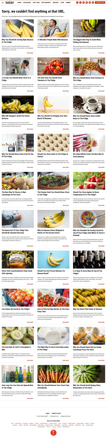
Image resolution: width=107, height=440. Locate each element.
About (48, 413)
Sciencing (64, 425)
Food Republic (43, 423)
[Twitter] (80, 2)
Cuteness (25, 423)
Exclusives (27, 2)
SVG (83, 425)
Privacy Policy (56, 413)
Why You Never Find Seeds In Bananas (87, 309)
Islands (92, 423)
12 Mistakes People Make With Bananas (52, 40)
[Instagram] (83, 2)
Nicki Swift (41, 425)
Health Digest (71, 423)
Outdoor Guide (49, 425)
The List (48, 426)
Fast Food (36, 2)
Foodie (36, 423)
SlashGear (78, 425)
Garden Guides (53, 423)
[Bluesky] (90, 2)
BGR (12, 423)
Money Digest (33, 425)
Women (59, 426)
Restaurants (46, 2)
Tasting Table (89, 425)
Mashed (26, 425)
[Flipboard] (87, 2)
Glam (59, 423)
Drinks (68, 2)
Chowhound (18, 423)
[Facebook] (77, 2)
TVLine (54, 426)
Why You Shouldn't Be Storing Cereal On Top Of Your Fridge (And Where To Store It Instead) (89, 232)
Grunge (65, 423)
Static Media (44, 416)
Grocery (56, 2)
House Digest (80, 423)
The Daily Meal (41, 426)
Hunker (87, 423)
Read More (30, 53)
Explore (31, 423)
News (19, 2)
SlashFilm (71, 425)
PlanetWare (57, 425)
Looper (20, 425)
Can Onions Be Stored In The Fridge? (16, 309)
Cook (62, 2)
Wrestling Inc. (66, 426)
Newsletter (100, 2)
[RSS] (93, 2)
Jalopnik (14, 425)
